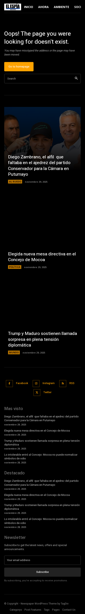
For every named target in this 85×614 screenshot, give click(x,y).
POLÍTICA (14, 267)
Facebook (22, 383)
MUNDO (14, 352)
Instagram (49, 383)
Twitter (47, 392)
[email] (42, 560)
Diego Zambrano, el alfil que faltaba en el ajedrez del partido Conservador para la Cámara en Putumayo (39, 166)
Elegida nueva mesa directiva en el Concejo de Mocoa (42, 257)
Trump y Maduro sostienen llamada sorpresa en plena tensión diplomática (42, 339)
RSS (71, 383)
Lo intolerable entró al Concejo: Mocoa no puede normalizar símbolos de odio (40, 456)
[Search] (76, 78)
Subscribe (42, 572)
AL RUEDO (15, 181)
